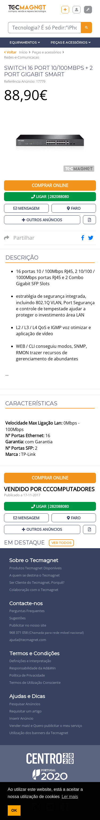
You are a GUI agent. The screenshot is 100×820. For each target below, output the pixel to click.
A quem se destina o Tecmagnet (34, 575)
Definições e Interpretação (30, 660)
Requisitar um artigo (25, 711)
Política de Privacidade (27, 675)
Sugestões (17, 618)
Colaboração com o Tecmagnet (33, 589)
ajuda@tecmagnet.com (27, 639)
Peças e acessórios (46, 52)
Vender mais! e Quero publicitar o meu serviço (45, 725)
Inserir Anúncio (21, 718)
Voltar (10, 52)
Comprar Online (50, 185)
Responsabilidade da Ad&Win (32, 668)
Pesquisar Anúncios (24, 703)
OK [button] (14, 810)
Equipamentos (25, 42)
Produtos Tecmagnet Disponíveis (35, 568)
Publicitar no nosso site (27, 625)
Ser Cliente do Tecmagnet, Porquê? (37, 582)
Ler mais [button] (70, 796)
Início (23, 52)
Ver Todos (61, 543)
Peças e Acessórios (71, 42)
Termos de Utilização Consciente (35, 682)
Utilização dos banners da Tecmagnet (38, 732)
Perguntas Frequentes (27, 610)
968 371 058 (46, 632)
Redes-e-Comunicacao (21, 57)
